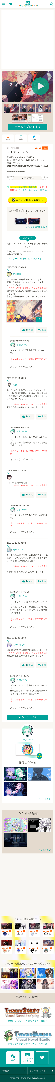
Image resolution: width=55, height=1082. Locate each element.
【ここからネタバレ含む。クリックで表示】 (27, 288)
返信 (42, 330)
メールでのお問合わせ (27, 1057)
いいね (27, 330)
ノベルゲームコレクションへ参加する (24, 258)
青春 (25, 190)
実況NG (43, 190)
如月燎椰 (17, 274)
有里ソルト (18, 549)
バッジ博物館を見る (35, 227)
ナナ (15, 477)
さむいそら (22, 345)
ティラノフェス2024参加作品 (23, 187)
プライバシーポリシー (38, 1071)
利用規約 (5, 1071)
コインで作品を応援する (27, 200)
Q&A (13, 1057)
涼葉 (15, 385)
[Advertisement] (27, 39)
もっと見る (43, 799)
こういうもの (19, 644)
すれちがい (33, 190)
